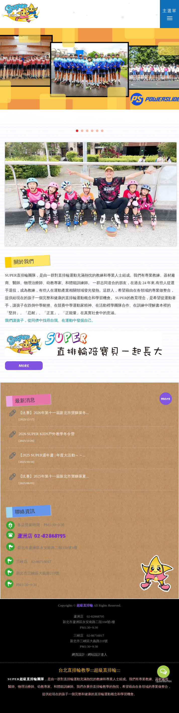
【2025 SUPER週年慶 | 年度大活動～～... (96, 459)
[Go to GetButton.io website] (163, 681)
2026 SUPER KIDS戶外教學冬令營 (96, 438)
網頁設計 (78, 654)
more (164, 399)
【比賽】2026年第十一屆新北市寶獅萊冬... (96, 417)
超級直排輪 (21, 13)
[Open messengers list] (163, 671)
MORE (20, 365)
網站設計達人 (97, 654)
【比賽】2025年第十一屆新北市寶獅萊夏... (96, 480)
